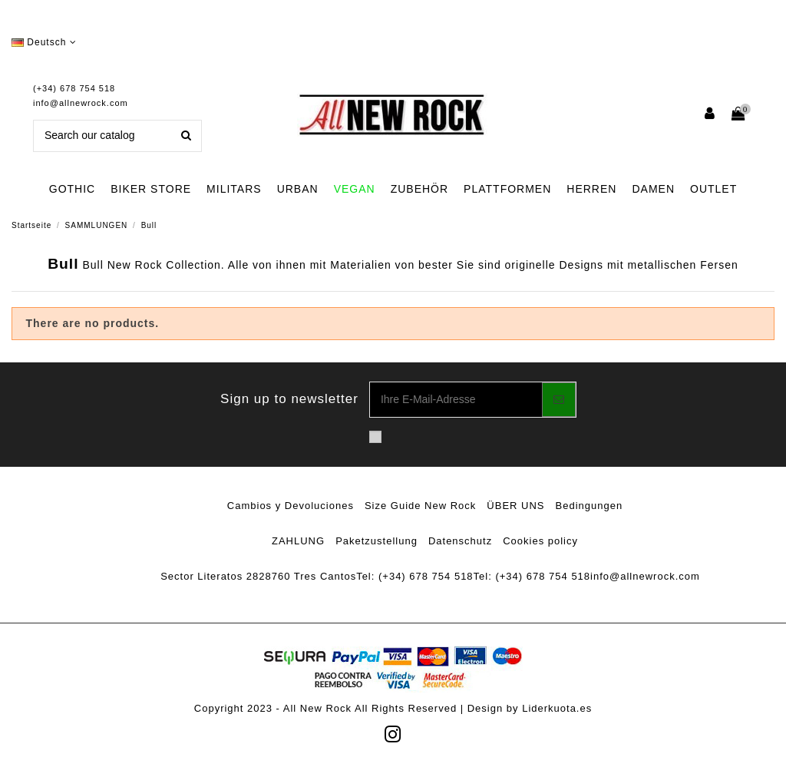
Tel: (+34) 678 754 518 (414, 576)
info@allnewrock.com (80, 102)
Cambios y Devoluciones (290, 505)
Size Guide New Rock (420, 505)
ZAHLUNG (298, 541)
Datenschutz (460, 541)
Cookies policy (540, 541)
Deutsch (44, 42)
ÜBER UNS (515, 505)
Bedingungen (589, 505)
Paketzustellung (376, 541)
